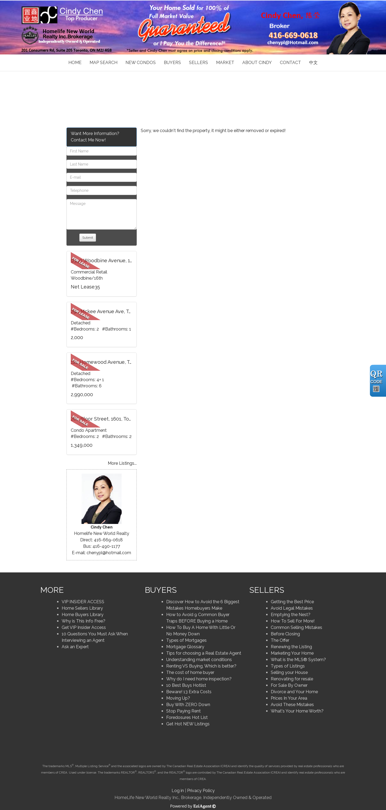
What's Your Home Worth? (297, 711)
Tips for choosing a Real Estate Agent (203, 653)
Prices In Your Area (289, 698)
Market (225, 62)
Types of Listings (288, 666)
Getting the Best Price (292, 601)
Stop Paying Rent (183, 711)
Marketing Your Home (292, 653)
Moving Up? (178, 698)
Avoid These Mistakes (292, 704)
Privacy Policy (201, 790)
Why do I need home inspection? (199, 678)
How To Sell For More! (292, 621)
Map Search (103, 62)
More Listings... (122, 463)
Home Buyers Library (82, 614)
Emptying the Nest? (290, 614)
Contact (290, 62)
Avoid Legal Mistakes (292, 608)
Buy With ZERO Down (188, 704)
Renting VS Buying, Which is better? (201, 666)
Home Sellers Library (82, 608)
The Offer (280, 640)
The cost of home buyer (190, 672)
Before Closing (285, 633)
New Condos (140, 62)
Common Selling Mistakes (296, 627)
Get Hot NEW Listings (188, 723)
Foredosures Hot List (187, 717)
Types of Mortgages (186, 640)
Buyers (172, 62)
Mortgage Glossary (185, 646)
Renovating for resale (292, 678)
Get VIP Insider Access (84, 627)
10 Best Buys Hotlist (186, 685)
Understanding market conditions (199, 659)
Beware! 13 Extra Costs (188, 691)
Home (74, 62)
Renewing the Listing (291, 646)
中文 (313, 62)
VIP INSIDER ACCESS (83, 601)
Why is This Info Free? (83, 621)
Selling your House (289, 672)
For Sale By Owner (289, 685)
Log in (178, 790)
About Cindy (257, 62)
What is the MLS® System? (298, 659)
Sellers (198, 62)
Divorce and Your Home (294, 691)
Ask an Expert (75, 646)
